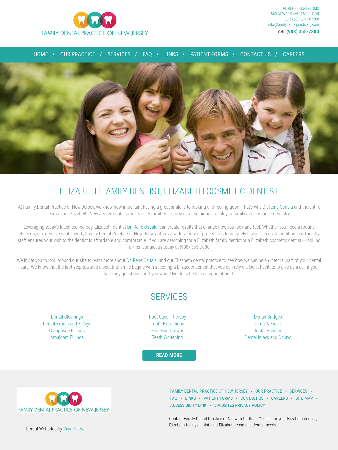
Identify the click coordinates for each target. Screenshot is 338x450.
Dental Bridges (268, 316)
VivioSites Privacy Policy (239, 405)
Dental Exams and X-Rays (67, 323)
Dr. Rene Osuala (278, 207)
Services (119, 54)
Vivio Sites (73, 428)
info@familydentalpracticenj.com (293, 24)
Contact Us (255, 54)
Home (41, 54)
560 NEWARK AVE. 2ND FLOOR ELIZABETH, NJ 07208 (295, 16)
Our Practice (77, 54)
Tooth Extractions (167, 323)
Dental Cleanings (67, 316)
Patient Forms (209, 54)
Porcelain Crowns (167, 330)
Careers (293, 54)
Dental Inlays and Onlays (268, 337)
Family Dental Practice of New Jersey (209, 391)
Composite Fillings (67, 330)
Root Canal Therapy (167, 316)
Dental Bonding (268, 330)
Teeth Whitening (167, 337)
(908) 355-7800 (302, 31)
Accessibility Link (188, 405)
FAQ (147, 54)
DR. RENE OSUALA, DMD (300, 8)
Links (171, 54)
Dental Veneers (268, 323)
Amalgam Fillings (67, 337)
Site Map (304, 398)
